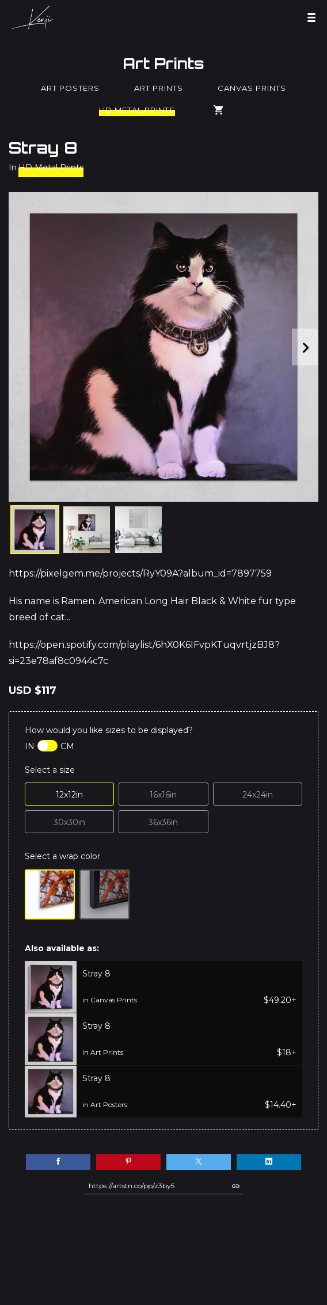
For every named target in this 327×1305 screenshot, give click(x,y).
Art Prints (163, 63)
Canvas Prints (252, 88)
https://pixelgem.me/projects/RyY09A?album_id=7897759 (140, 573)
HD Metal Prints (137, 110)
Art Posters (70, 88)
